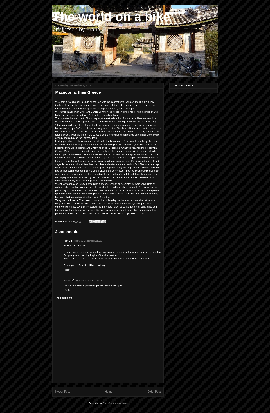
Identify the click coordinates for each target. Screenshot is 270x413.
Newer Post (62, 391)
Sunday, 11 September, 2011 (91, 280)
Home (108, 391)
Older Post (154, 391)
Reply (67, 269)
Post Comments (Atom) (115, 403)
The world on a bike (111, 17)
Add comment (64, 297)
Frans (67, 280)
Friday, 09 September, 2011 (87, 240)
